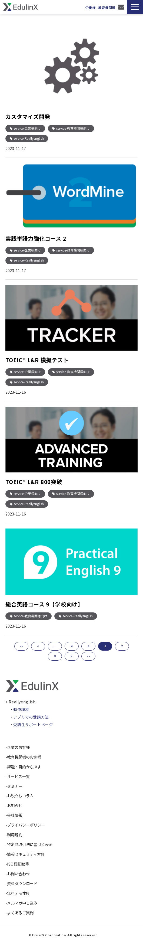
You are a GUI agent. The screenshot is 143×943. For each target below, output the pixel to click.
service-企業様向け (27, 128)
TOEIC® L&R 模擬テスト (37, 360)
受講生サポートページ (33, 724)
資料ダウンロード (22, 883)
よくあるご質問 (20, 912)
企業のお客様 (18, 747)
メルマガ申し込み (22, 903)
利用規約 (14, 834)
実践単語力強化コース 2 (35, 238)
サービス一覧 (18, 776)
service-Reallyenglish (29, 138)
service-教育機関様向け (73, 128)
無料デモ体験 (18, 893)
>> (88, 656)
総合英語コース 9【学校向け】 (44, 604)
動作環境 (21, 709)
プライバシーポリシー (26, 825)
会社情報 (14, 815)
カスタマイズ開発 (27, 116)
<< (21, 646)
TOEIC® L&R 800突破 (33, 482)
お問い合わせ (121, 7)
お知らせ (14, 805)
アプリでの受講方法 (31, 717)
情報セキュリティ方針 (26, 854)
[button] (135, 7)
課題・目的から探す (24, 766)
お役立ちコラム (20, 795)
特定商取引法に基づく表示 (29, 844)
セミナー (14, 786)
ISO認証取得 (18, 864)
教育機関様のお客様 (24, 757)
